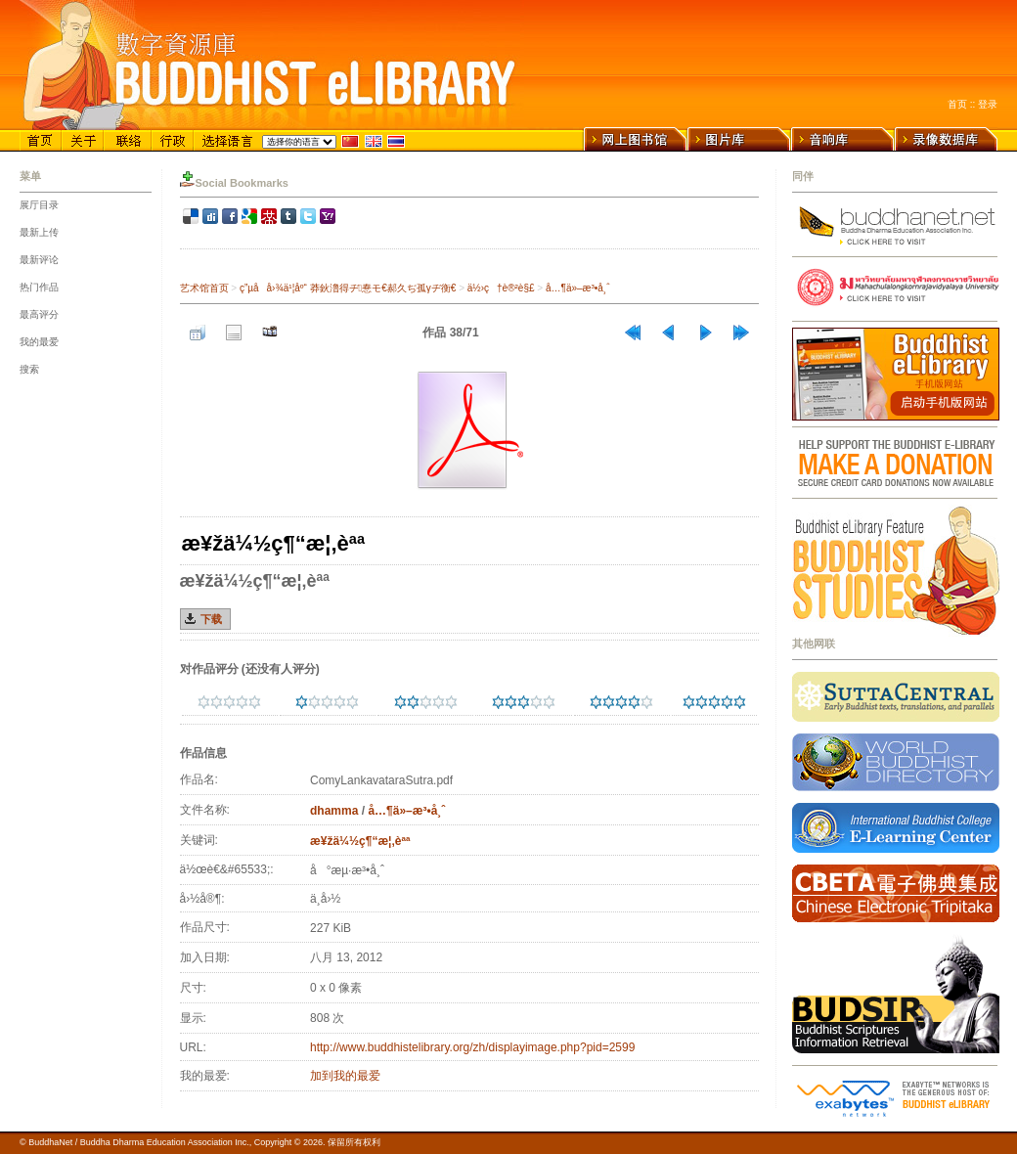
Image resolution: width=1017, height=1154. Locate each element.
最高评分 (39, 314)
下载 (211, 619)
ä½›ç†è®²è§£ (501, 288)
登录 (987, 104)
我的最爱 (39, 341)
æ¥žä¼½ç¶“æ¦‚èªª (360, 841)
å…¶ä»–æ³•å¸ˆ (578, 288)
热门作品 (39, 287)
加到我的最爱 (345, 1076)
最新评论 (39, 259)
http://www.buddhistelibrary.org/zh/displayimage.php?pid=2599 (472, 1047)
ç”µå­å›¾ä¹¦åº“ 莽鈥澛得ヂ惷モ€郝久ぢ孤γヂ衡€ (348, 288)
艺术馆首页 (204, 288)
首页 (957, 104)
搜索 (29, 369)
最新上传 (39, 232)
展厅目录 (39, 205)
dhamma (334, 811)
